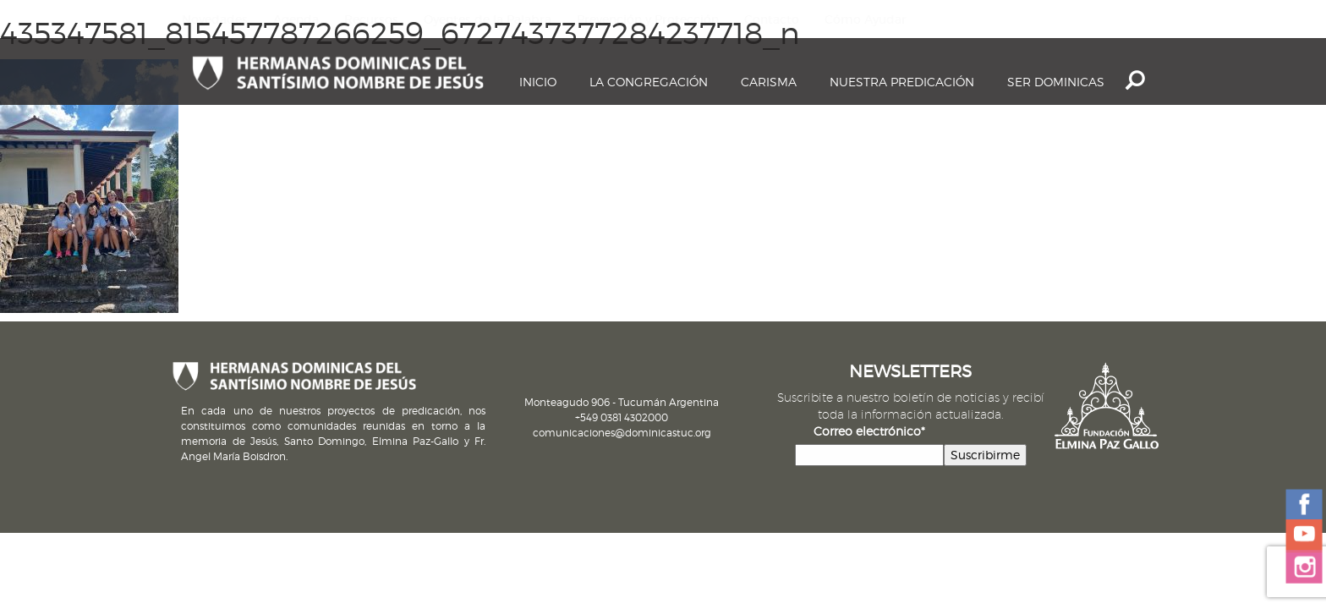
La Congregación (648, 81)
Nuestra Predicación (902, 81)
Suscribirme (985, 454)
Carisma (769, 81)
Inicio (537, 81)
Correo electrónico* (869, 431)
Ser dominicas (1055, 81)
